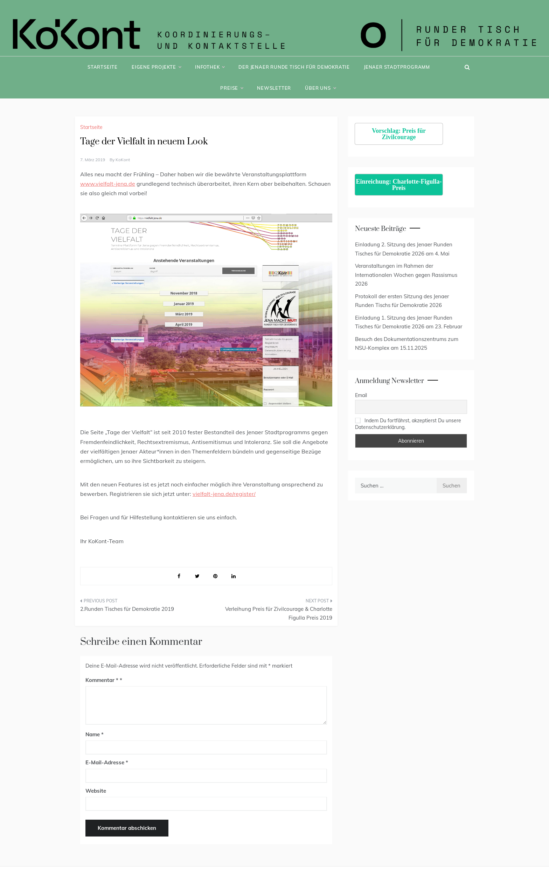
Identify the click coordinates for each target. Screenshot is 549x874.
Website (95, 790)
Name (94, 734)
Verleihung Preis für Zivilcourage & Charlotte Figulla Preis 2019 (278, 613)
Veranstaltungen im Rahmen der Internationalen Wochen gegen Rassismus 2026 (406, 274)
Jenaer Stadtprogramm (397, 67)
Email (361, 395)
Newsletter (274, 88)
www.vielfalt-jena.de (107, 183)
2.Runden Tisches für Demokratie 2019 (127, 609)
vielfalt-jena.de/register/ (224, 493)
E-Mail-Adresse (106, 762)
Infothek (209, 66)
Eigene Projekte (156, 66)
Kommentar (101, 680)
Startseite (103, 67)
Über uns (320, 87)
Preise (231, 87)
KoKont (123, 159)
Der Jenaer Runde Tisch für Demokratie (294, 67)
